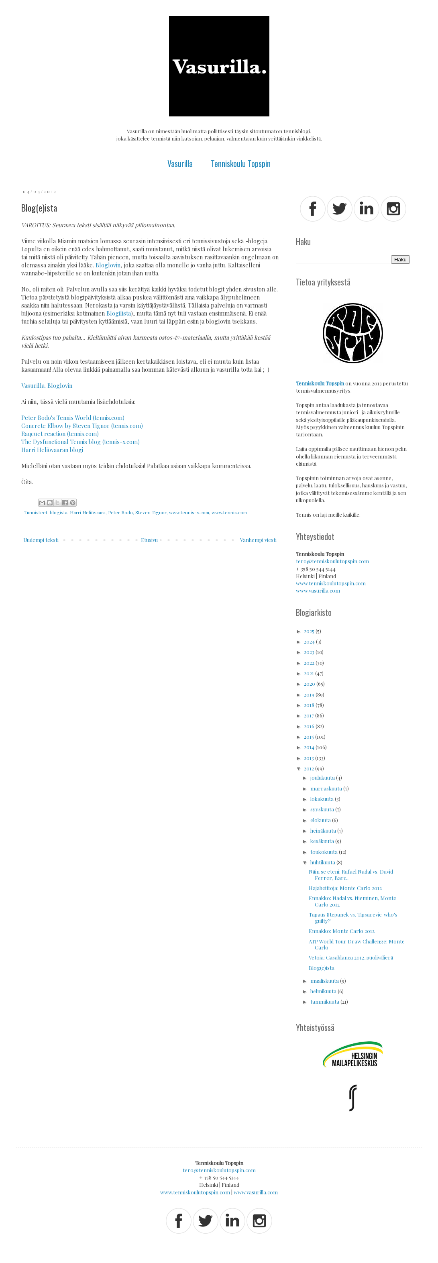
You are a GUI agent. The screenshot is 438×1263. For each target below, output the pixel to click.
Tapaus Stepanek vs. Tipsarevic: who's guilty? (353, 917)
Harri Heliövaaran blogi (52, 450)
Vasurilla (180, 163)
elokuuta (321, 820)
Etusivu (149, 539)
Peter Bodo (120, 512)
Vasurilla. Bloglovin (46, 385)
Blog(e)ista (321, 967)
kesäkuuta (322, 840)
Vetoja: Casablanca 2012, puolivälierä (351, 957)
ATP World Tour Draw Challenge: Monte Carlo (357, 944)
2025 (310, 630)
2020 (310, 683)
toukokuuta (324, 851)
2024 (310, 641)
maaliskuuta (325, 980)
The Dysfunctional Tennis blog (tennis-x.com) (80, 442)
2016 (310, 726)
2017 (309, 715)
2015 (309, 736)
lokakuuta (322, 798)
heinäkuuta (323, 830)
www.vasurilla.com (318, 590)
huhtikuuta (323, 862)
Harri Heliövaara (88, 512)
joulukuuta (323, 777)
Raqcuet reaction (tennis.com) (60, 434)
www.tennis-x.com (189, 512)
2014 (310, 747)
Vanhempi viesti (258, 539)
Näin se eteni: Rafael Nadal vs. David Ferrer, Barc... (351, 874)
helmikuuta (324, 991)
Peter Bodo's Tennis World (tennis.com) (72, 418)
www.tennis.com (229, 512)
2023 (310, 651)
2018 (310, 704)
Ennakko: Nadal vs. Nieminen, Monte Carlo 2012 (352, 901)
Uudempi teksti (41, 539)
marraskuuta (326, 788)
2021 (309, 673)
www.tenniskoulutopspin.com (331, 583)
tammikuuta (325, 1001)
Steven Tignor (151, 512)
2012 (309, 768)
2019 (310, 694)
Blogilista (118, 313)
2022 (310, 662)
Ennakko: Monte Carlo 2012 (342, 930)
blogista (58, 512)
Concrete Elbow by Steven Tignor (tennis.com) (82, 426)
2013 (309, 757)
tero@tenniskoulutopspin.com (332, 561)
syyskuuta (322, 809)
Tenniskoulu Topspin (241, 163)
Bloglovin (108, 265)
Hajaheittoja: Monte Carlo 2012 (345, 887)
